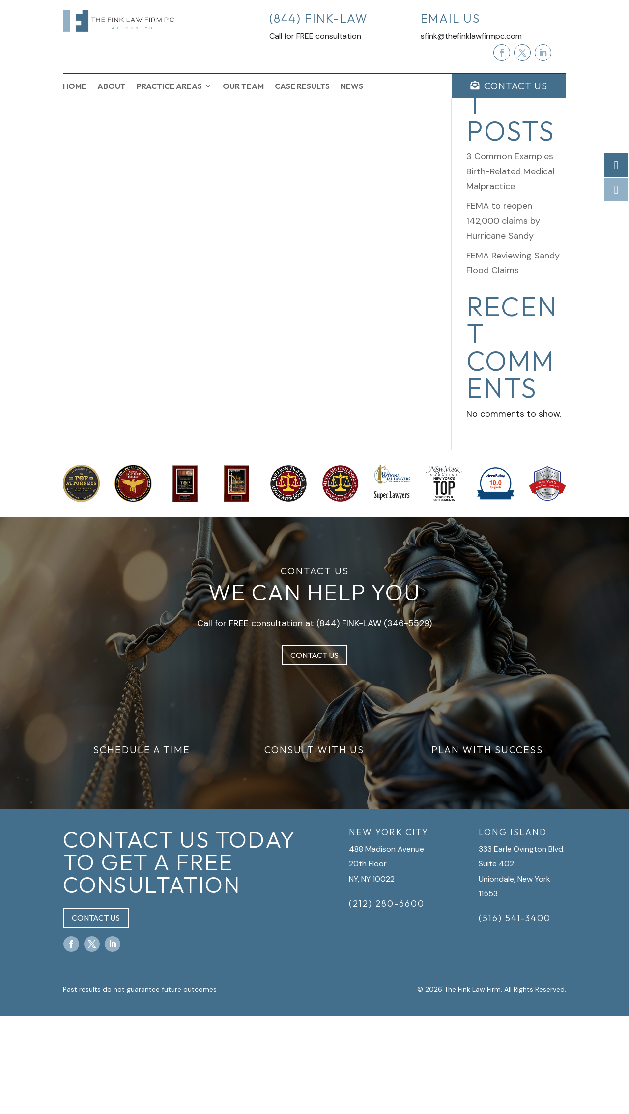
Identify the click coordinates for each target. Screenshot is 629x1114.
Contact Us (314, 753)
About (111, 87)
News (352, 87)
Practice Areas (169, 87)
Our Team (243, 87)
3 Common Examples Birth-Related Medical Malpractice (510, 269)
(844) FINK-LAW (348, 721)
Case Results (302, 87)
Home (74, 87)
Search (549, 136)
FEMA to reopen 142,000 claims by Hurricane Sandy (503, 319)
